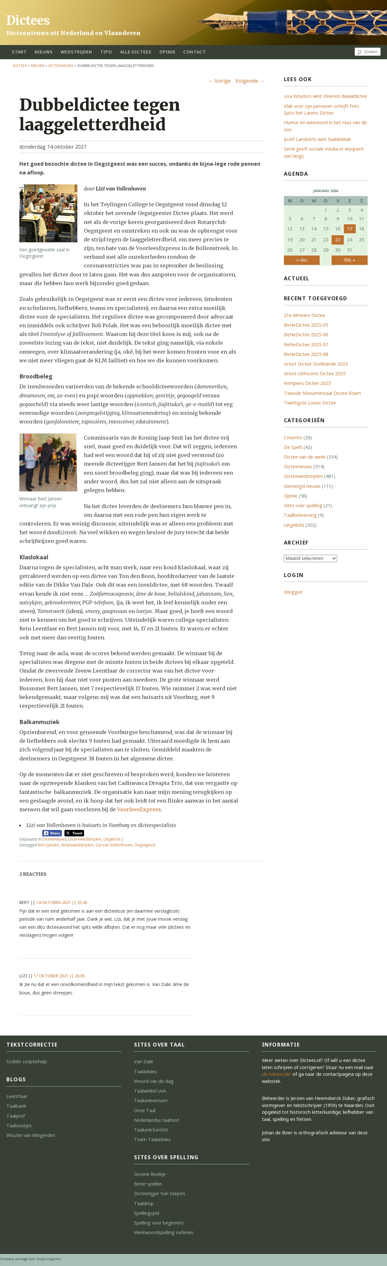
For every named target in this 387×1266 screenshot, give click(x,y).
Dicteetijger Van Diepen (159, 1193)
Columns (293, 437)
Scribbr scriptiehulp (26, 1061)
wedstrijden (76, 52)
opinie (168, 52)
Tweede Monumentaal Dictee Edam (322, 393)
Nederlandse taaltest (156, 1120)
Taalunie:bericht (151, 1130)
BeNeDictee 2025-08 (306, 354)
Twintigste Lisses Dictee (310, 403)
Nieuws (44, 52)
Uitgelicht (112, 839)
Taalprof (15, 1116)
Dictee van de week (304, 457)
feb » (349, 260)
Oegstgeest (144, 845)
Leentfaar (16, 1096)
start (19, 52)
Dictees (28, 20)
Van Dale (143, 1061)
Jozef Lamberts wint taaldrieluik (317, 139)
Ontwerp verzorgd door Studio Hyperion (30, 1259)
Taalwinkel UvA (150, 1091)
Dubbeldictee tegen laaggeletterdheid (99, 115)
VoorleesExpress (139, 809)
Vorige (219, 80)
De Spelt (293, 447)
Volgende (250, 80)
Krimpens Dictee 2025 (307, 383)
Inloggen (293, 592)
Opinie (290, 496)
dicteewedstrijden (77, 845)
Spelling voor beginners (159, 1223)
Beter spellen (148, 1184)
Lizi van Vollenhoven (114, 845)
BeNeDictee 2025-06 (306, 334)
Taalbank (16, 1106)
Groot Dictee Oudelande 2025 (316, 364)
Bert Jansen (48, 845)
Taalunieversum (151, 1100)
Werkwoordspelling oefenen (163, 1232)
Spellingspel (146, 1213)
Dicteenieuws (60, 65)
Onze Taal (145, 1110)
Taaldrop (144, 1203)
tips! (106, 52)
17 (349, 229)
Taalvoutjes (19, 1125)
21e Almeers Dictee (304, 315)
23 (337, 240)
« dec (302, 260)
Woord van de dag (154, 1081)
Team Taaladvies (152, 1139)
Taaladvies (145, 1071)
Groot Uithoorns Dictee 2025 (314, 373)
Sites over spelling (303, 505)
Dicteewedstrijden (85, 839)
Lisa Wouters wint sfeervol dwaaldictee (325, 96)
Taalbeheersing (300, 515)
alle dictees (135, 52)
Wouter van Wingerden (30, 1135)
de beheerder (276, 1074)
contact (194, 52)
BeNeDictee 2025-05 (306, 325)
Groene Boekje (150, 1174)
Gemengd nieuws (302, 486)
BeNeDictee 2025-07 (306, 344)
